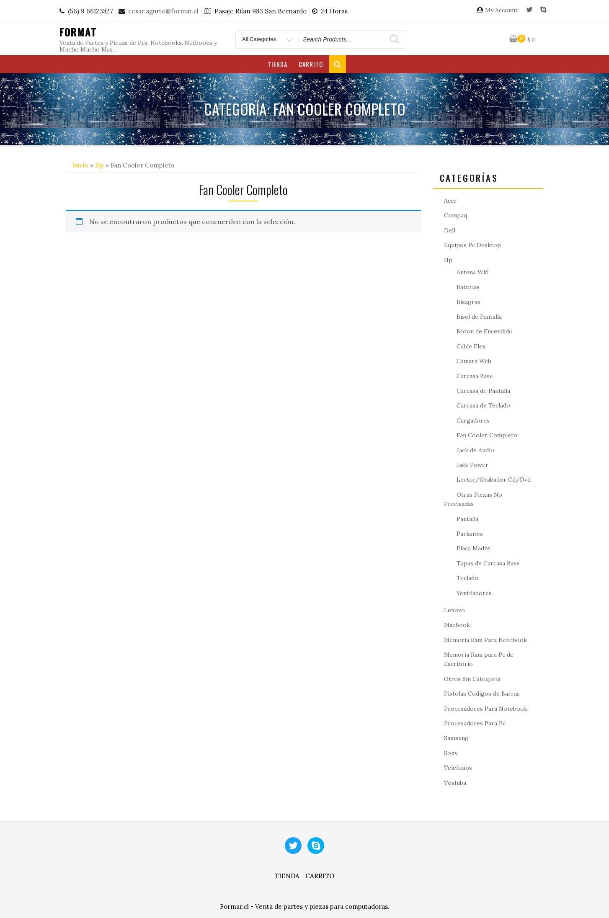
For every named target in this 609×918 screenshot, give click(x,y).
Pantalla (467, 519)
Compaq (455, 215)
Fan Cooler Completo (487, 435)
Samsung (456, 738)
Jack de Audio (475, 450)
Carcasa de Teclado (483, 405)
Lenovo (454, 610)
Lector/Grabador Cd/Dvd (494, 479)
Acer (450, 200)
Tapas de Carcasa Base (488, 563)
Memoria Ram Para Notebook (485, 640)
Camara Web (474, 361)
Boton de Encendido (485, 331)
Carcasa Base (475, 376)
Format (78, 31)
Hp (99, 165)
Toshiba (455, 782)
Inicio (80, 165)
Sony (450, 753)
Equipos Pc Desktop (472, 245)
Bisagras (468, 302)
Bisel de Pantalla (479, 316)
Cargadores (473, 420)
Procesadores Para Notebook (485, 708)
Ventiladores (474, 593)
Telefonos (458, 767)
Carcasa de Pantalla (483, 391)
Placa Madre (473, 548)
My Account (501, 10)
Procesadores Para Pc (475, 723)
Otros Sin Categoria (472, 679)
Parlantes (470, 533)
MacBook (457, 625)
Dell (449, 230)
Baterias (468, 287)
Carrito (311, 64)
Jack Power (472, 465)
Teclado (467, 578)
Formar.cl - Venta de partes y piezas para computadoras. (305, 906)
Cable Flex (471, 346)
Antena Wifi (473, 272)
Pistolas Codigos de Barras (482, 693)
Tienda (277, 64)
